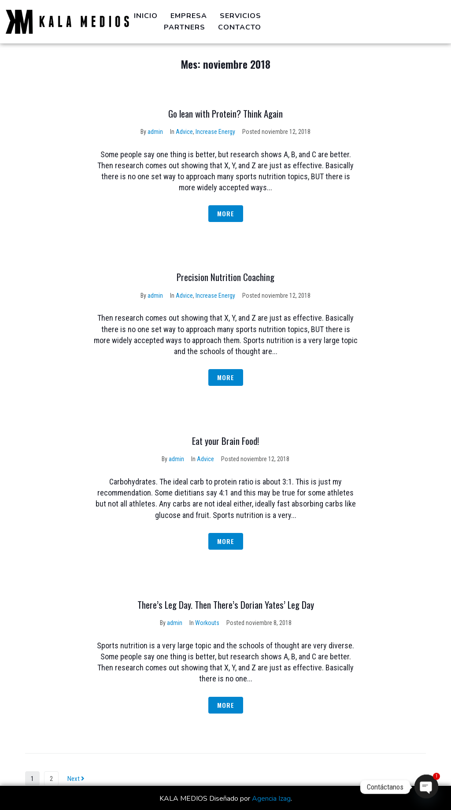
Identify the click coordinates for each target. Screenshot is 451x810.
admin (155, 131)
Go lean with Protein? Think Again (225, 113)
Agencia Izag (271, 798)
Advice (184, 131)
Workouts (207, 622)
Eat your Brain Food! (225, 441)
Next (76, 779)
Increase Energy (215, 131)
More (225, 213)
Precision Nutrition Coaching (225, 277)
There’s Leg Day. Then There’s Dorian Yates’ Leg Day (225, 604)
